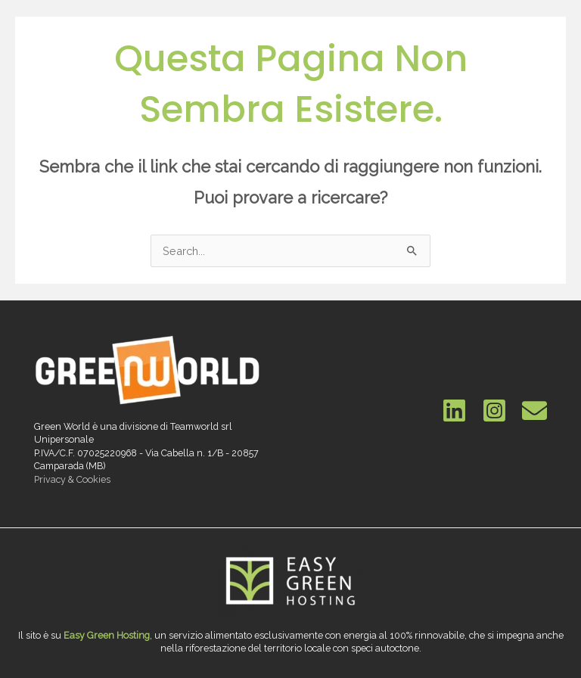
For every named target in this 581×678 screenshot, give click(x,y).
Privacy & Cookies (72, 479)
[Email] (534, 410)
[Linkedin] (454, 410)
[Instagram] (494, 410)
